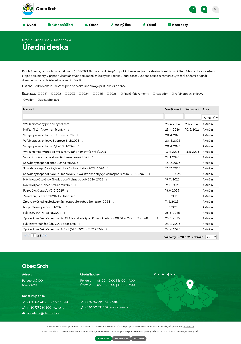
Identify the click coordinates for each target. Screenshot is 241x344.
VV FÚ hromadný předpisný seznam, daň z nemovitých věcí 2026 (67, 150)
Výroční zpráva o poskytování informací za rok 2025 (58, 156)
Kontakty (180, 24)
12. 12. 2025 (172, 161)
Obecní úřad (62, 24)
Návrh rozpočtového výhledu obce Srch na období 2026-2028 (66, 178)
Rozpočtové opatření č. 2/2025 (46, 189)
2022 (57, 93)
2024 (85, 93)
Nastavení (140, 338)
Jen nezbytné (121, 338)
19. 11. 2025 (172, 178)
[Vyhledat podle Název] (93, 116)
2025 (99, 93)
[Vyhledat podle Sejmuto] (193, 116)
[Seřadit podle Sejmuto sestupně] (198, 109)
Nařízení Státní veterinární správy (46, 128)
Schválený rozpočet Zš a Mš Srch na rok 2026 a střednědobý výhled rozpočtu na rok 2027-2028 (87, 172)
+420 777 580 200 (39, 305)
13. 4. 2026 (172, 150)
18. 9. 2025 (172, 189)
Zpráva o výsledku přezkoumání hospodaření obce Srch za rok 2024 (69, 200)
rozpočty (162, 93)
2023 (71, 93)
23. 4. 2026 (172, 128)
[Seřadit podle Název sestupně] (33, 109)
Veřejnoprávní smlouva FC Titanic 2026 (51, 133)
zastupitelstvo (49, 99)
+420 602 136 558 (96, 304)
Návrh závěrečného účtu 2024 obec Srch (52, 222)
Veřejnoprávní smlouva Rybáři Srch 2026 (51, 144)
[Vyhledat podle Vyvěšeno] (174, 116)
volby (30, 99)
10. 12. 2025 (173, 172)
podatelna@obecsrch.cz (43, 310)
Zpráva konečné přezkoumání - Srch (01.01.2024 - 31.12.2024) (65, 228)
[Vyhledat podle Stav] (210, 116)
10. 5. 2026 (192, 128)
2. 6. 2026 (191, 122)
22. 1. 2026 (172, 156)
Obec (94, 24)
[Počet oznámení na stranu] (211, 234)
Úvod (31, 24)
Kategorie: (29, 93)
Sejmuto (191, 109)
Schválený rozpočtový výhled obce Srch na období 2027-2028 (66, 167)
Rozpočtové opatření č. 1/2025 (46, 205)
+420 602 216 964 (96, 299)
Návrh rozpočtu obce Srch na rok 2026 (50, 183)
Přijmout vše (102, 338)
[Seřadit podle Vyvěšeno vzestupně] (180, 108)
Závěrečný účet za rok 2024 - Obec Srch (52, 194)
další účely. (189, 326)
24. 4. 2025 (172, 222)
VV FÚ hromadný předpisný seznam (49, 122)
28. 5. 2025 (172, 211)
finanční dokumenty (136, 93)
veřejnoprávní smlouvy (188, 93)
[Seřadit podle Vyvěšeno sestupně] (180, 109)
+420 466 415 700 (39, 299)
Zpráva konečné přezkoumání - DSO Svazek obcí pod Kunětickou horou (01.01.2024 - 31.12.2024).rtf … (91, 217)
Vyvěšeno (172, 109)
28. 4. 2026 (172, 122)
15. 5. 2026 (192, 150)
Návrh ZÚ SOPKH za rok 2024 (45, 211)
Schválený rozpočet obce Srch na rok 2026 (53, 161)
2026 (113, 93)
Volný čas (123, 24)
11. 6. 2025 (172, 194)
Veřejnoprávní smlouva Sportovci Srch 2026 (53, 139)
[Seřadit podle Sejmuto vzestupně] (198, 108)
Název (27, 109)
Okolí (151, 24)
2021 (44, 93)
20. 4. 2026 (172, 133)
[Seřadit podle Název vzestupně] (33, 108)
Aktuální (208, 122)
